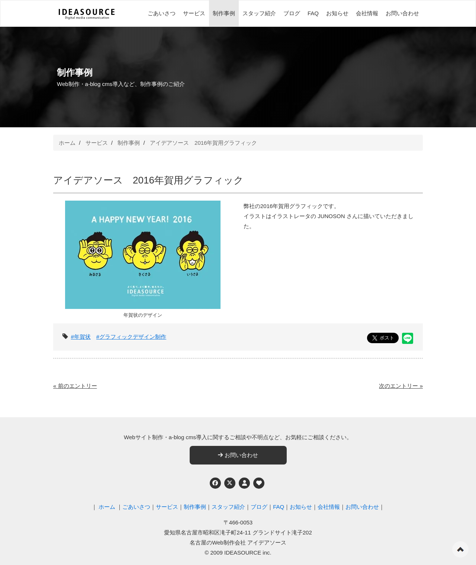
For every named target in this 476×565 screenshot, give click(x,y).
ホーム (67, 143)
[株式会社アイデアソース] (87, 14)
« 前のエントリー (75, 386)
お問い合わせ (402, 13)
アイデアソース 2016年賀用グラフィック (203, 143)
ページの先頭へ (460, 549)
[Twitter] (229, 483)
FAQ (313, 13)
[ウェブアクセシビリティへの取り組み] (258, 483)
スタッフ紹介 (259, 13)
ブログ (291, 13)
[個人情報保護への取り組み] (244, 483)
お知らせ (337, 13)
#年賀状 (81, 336)
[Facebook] (215, 483)
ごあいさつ (162, 13)
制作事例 (224, 13)
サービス (194, 13)
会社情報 (367, 13)
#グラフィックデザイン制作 (131, 336)
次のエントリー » (401, 386)
